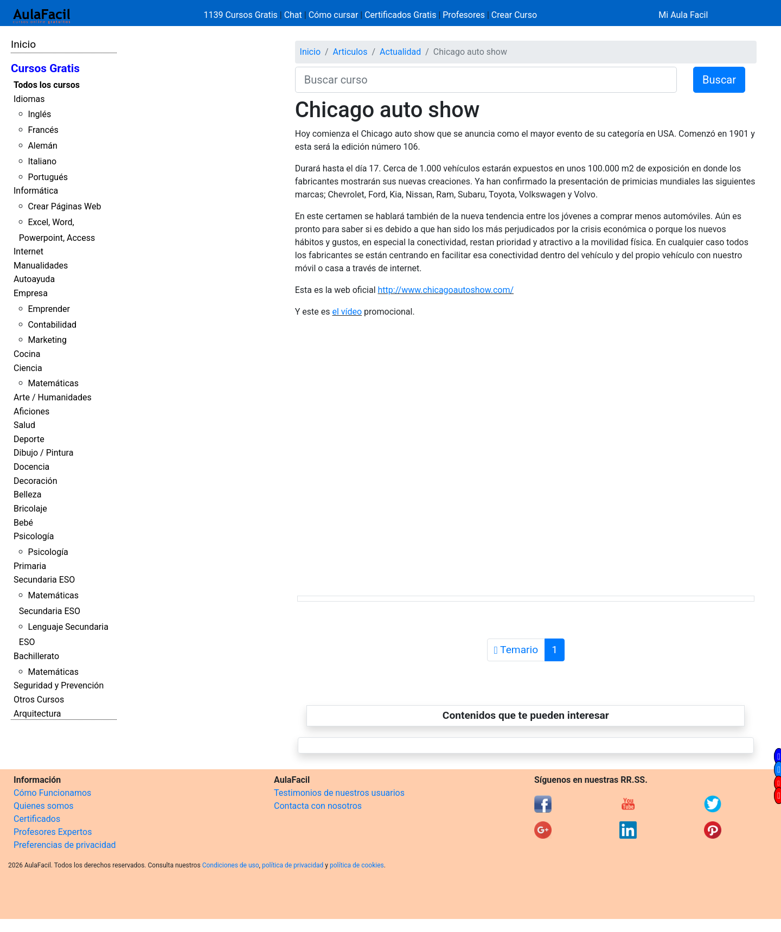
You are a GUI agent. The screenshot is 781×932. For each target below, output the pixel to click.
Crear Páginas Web (64, 206)
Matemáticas (53, 383)
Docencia (31, 467)
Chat (293, 15)
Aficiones (31, 411)
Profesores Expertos (53, 832)
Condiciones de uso (230, 865)
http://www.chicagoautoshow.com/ (446, 290)
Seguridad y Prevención (59, 685)
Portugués (48, 177)
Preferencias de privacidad (65, 845)
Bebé (23, 523)
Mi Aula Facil (683, 15)
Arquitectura (37, 713)
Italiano (42, 161)
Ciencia (28, 368)
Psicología (34, 536)
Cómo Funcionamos (52, 793)
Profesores (464, 15)
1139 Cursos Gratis (242, 15)
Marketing (47, 340)
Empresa (31, 293)
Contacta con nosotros (318, 806)
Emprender (49, 309)
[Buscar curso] (486, 80)
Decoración (35, 481)
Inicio (23, 44)
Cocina (27, 354)
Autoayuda (34, 279)
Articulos (350, 52)
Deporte (29, 439)
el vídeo (347, 312)
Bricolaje (30, 508)
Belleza (27, 494)
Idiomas (29, 99)
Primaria (30, 566)
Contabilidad (52, 325)
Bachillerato (36, 656)
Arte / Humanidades (53, 397)
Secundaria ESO (44, 579)
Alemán (42, 146)
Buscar (719, 79)
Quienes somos (44, 806)
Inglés (39, 114)
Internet (28, 251)
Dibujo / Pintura (43, 453)
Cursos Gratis (45, 68)
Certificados (37, 819)
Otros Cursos (39, 699)
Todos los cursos (47, 85)
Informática (36, 191)
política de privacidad (292, 865)
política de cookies (357, 865)
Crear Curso (514, 15)
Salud (24, 425)
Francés (43, 130)
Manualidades (41, 265)
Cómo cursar (334, 15)
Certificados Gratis (400, 15)
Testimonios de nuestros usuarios (339, 793)
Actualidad (400, 52)
